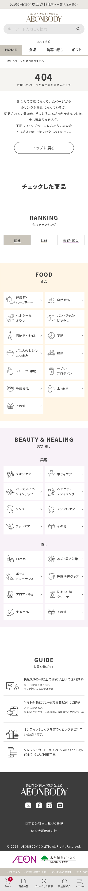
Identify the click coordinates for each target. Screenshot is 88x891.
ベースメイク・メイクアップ (25, 491)
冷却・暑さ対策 (67, 559)
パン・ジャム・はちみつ (66, 318)
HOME (8, 61)
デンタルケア (66, 509)
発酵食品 (22, 388)
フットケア (23, 526)
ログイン (15, 872)
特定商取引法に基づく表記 (44, 823)
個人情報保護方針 (44, 831)
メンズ (20, 509)
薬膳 (60, 335)
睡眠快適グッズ (68, 576)
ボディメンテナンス (25, 576)
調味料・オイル (26, 335)
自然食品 (63, 300)
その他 (21, 405)
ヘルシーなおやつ (24, 318)
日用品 (21, 559)
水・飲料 (63, 388)
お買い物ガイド (36, 872)
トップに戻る (44, 147)
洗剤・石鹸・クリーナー (65, 594)
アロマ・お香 (24, 594)
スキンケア (23, 474)
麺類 (60, 353)
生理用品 (22, 612)
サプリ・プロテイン (64, 371)
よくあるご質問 (61, 872)
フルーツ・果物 (26, 371)
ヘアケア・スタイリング (65, 491)
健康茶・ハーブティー (24, 300)
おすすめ (45, 41)
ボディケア (64, 474)
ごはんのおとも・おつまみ (27, 353)
